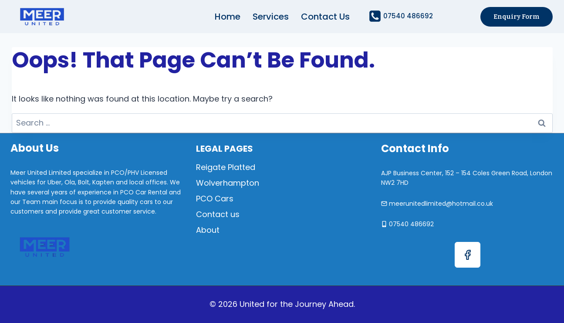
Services (271, 16)
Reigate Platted (225, 167)
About (208, 229)
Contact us (325, 16)
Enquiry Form (516, 16)
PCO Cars (214, 198)
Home (227, 16)
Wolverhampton (227, 182)
